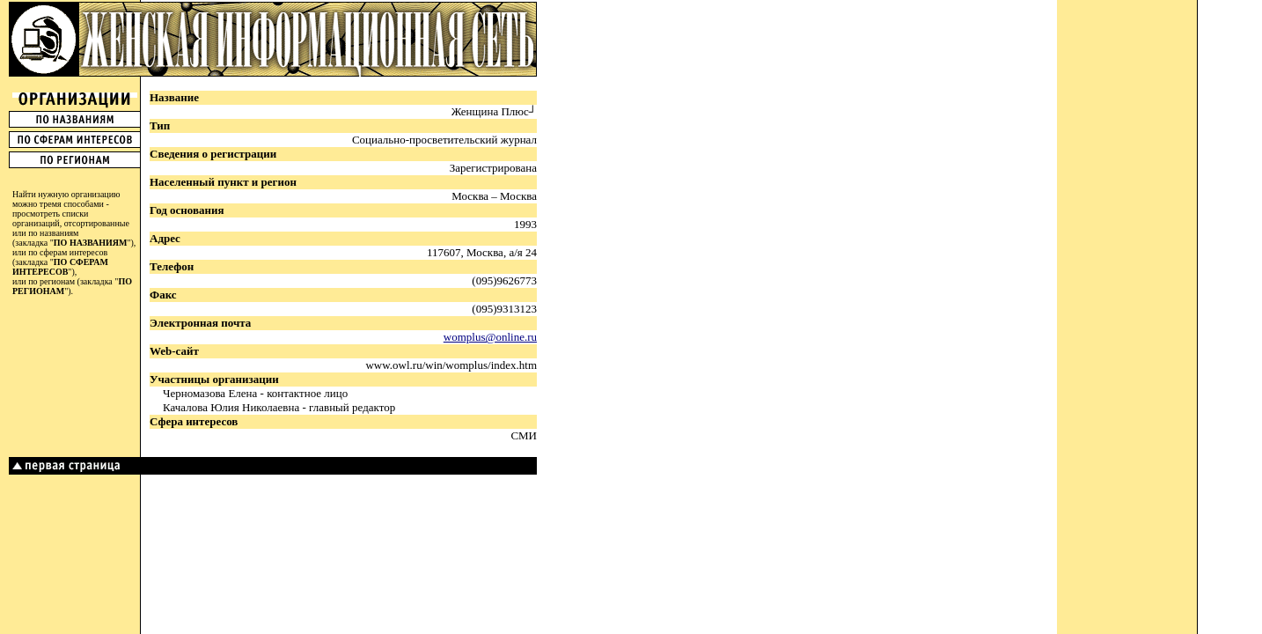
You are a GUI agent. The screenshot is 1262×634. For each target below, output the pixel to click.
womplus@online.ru (490, 336)
